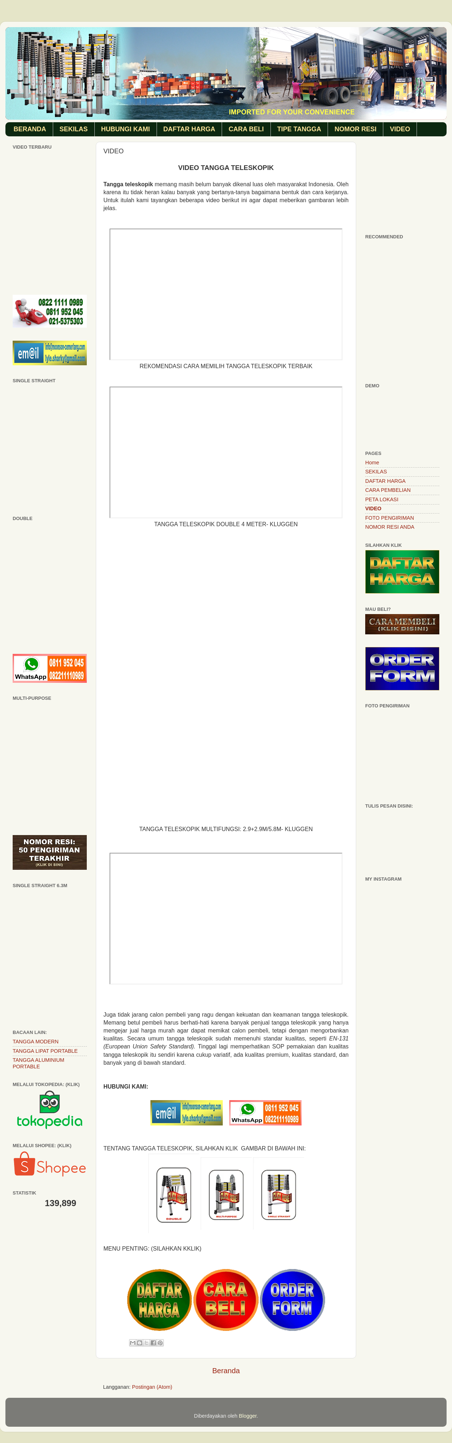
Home (372, 462)
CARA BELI (246, 129)
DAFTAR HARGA (189, 129)
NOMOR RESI (355, 129)
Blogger (248, 1416)
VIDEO (400, 129)
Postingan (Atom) (152, 1387)
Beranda (226, 1371)
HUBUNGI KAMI (125, 129)
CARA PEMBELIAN (388, 490)
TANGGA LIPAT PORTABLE (45, 1051)
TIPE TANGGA (299, 129)
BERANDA (30, 129)
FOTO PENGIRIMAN (389, 518)
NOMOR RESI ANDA (389, 527)
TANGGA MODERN (36, 1041)
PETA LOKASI (381, 499)
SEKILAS (74, 129)
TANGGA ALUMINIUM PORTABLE (38, 1063)
